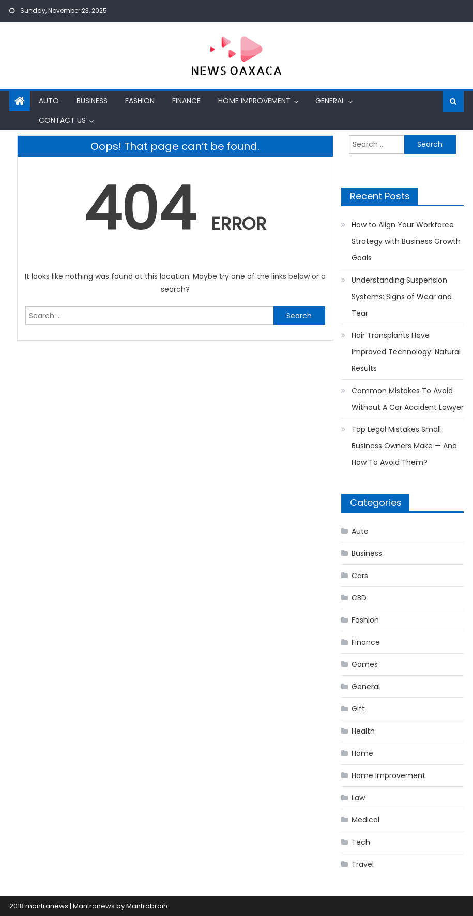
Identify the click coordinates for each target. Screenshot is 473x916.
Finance (186, 101)
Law (358, 798)
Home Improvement (254, 101)
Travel (363, 864)
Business (92, 101)
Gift (358, 709)
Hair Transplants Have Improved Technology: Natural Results (406, 352)
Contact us (62, 120)
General (330, 101)
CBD (359, 598)
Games (365, 664)
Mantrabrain (146, 906)
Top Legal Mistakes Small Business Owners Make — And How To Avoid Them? (404, 446)
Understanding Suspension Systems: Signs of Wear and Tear (402, 296)
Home (362, 753)
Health (363, 731)
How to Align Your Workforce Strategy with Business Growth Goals (406, 241)
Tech (361, 842)
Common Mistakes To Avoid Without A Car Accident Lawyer (408, 398)
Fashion (140, 101)
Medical (365, 820)
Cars (360, 575)
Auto (49, 101)
